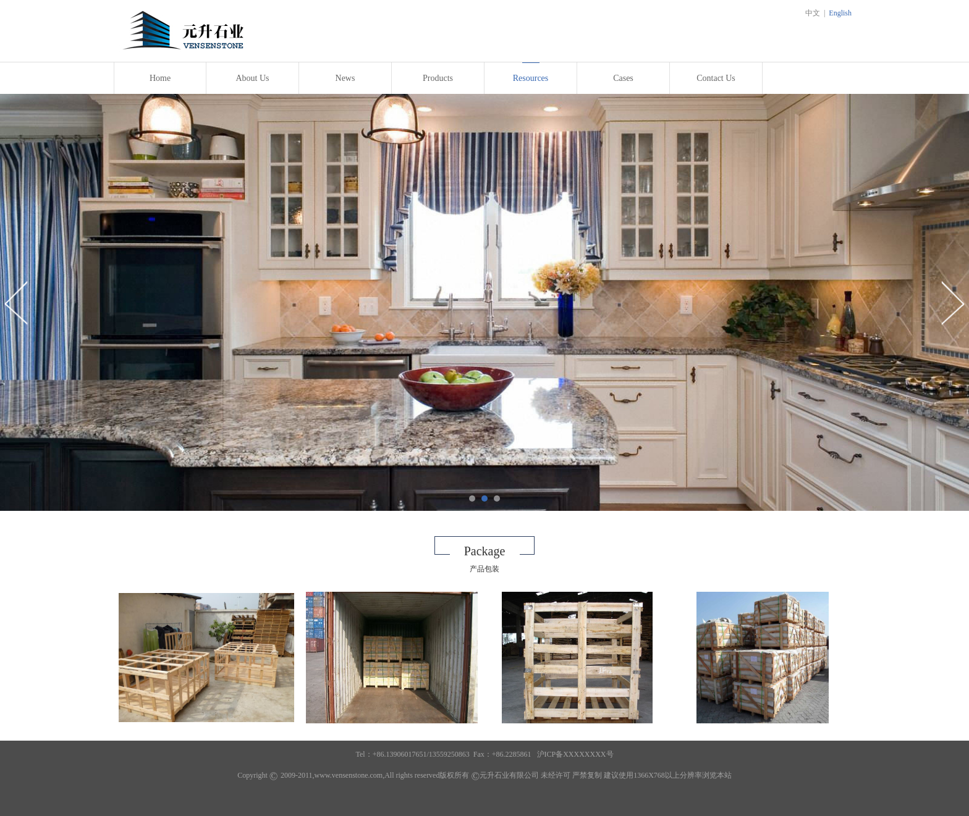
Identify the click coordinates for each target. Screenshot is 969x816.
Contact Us (715, 78)
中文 (812, 13)
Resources (531, 78)
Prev (16, 302)
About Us (252, 78)
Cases (623, 78)
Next (952, 302)
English (840, 13)
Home (160, 78)
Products (438, 78)
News (345, 78)
